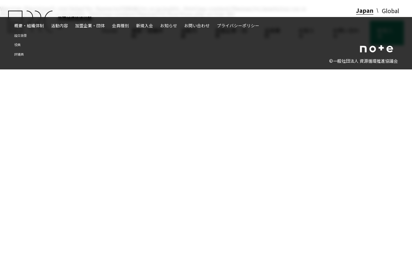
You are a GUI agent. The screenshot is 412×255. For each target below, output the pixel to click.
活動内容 (59, 25)
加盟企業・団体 (90, 25)
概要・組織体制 (29, 25)
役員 (17, 44)
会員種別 (120, 25)
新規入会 (144, 25)
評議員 (19, 54)
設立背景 (20, 35)
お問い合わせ (197, 25)
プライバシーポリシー (238, 25)
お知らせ (168, 25)
